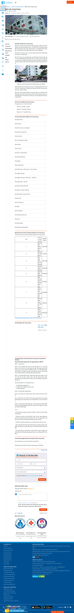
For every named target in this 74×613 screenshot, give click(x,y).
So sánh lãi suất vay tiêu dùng (9, 574)
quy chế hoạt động (36, 475)
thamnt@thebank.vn (61, 567)
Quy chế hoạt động (7, 556)
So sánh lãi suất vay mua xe (9, 580)
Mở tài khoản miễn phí (8, 589)
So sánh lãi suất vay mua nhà (9, 578)
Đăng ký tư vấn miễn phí (8, 568)
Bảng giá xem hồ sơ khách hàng (10, 593)
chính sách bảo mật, (29, 475)
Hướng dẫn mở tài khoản (8, 596)
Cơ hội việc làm (7, 563)
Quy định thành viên (7, 559)
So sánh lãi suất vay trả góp (9, 576)
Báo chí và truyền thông (8, 550)
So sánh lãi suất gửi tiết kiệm (9, 584)
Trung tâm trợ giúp (7, 552)
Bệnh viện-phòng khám (17, 6)
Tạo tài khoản (29, 502)
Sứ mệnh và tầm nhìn (8, 548)
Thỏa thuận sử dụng (7, 554)
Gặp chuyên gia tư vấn (8, 570)
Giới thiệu (5, 546)
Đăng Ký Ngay (42, 479)
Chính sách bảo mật (7, 558)
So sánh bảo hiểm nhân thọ (9, 572)
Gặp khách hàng (7, 594)
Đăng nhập (22, 502)
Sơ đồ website (6, 561)
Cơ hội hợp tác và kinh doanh (9, 591)
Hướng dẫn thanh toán (8, 598)
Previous (14, 529)
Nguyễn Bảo (44, 450)
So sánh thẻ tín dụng (8, 582)
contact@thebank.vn (39, 565)
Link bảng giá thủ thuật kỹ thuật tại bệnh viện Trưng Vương (28, 318)
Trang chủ (7, 6)
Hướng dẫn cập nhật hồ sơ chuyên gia (11, 600)
